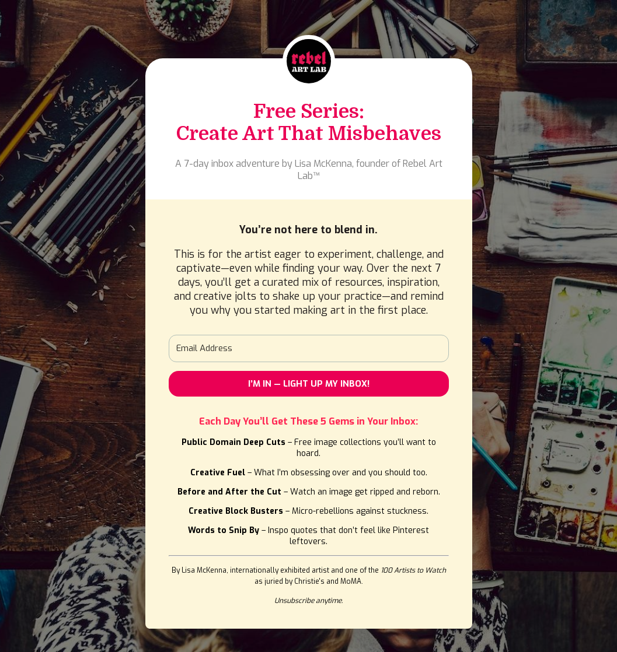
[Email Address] (309, 348)
